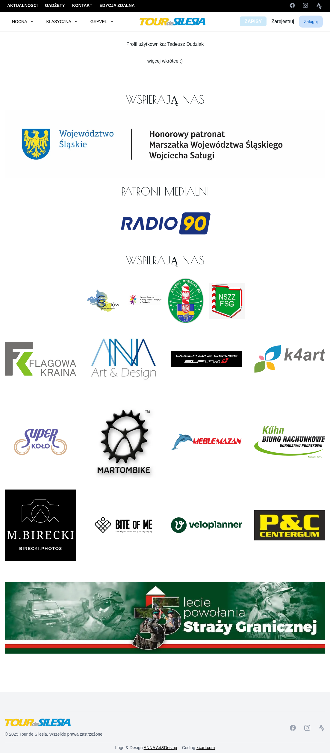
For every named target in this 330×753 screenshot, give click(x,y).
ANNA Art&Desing (160, 747)
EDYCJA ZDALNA (117, 5)
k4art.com (205, 747)
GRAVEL (102, 21)
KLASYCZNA (62, 21)
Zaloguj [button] (311, 21)
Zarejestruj (282, 21)
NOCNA (23, 21)
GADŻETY (55, 5)
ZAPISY (253, 21)
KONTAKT (82, 5)
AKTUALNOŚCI (22, 5)
